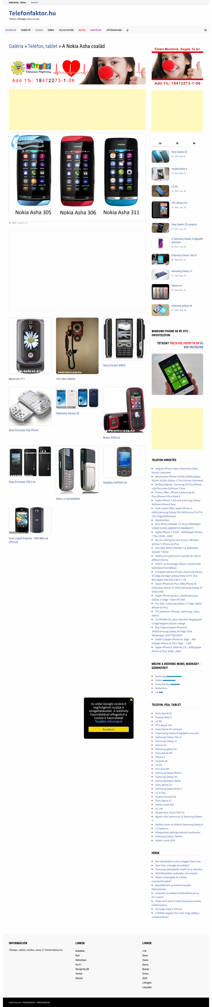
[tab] (160, 143)
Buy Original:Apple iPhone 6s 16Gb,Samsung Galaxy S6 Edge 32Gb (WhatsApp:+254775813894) (172, 631)
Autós (82, 30)
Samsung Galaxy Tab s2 (184, 255)
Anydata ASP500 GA (115, 482)
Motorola (161, 688)
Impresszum (15, 1002)
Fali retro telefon (65, 379)
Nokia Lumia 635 (164, 804)
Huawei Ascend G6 (165, 796)
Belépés (34, 2)
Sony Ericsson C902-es (22, 482)
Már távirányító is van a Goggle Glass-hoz (178, 861)
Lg (159, 692)
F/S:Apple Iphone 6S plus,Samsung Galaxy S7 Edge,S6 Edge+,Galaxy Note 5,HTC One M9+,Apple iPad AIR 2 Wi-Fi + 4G (177, 575)
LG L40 (159, 808)
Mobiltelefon (162, 520)
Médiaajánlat (43, 1002)
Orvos (145, 973)
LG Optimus (161, 828)
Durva (145, 964)
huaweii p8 (161, 761)
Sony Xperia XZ (179, 151)
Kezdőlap (10, 30)
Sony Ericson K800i (114, 365)
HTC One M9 (162, 769)
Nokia (165, 680)
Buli (78, 955)
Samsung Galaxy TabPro (168, 836)
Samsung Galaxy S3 (67, 413)
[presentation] (160, 143)
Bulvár (145, 969)
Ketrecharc (81, 960)
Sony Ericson (167, 684)
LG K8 (175, 186)
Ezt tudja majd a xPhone (168, 909)
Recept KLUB (82, 969)
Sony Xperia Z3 (163, 784)
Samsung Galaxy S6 (166, 776)
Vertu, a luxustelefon (68, 498)
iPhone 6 (160, 757)
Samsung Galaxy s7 (182, 271)
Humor (79, 973)
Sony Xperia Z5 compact (184, 224)
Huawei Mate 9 (179, 168)
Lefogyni (146, 982)
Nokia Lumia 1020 (165, 840)
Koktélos (96, 30)
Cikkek (39, 30)
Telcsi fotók (66, 30)
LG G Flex (160, 792)
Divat (145, 955)
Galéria (16, 46)
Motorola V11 (17, 379)
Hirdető (25, 30)
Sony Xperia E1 (163, 800)
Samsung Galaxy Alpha (168, 780)
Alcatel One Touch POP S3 (169, 812)
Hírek (51, 30)
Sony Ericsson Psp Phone (23, 430)
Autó (144, 978)
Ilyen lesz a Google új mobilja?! (172, 865)
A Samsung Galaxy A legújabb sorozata (176, 733)
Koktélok (80, 950)
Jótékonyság (114, 30)
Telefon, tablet (43, 46)
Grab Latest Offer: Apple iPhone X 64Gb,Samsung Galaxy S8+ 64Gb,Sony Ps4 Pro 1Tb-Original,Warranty (177, 512)
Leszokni (147, 987)
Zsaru (145, 960)
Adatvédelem (29, 1002)
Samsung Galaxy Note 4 (168, 772)
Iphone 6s (177, 285)
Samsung (168, 676)
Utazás (79, 978)
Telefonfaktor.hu (32, 13)
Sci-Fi (78, 964)
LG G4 (158, 765)
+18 (144, 950)
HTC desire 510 (179, 202)
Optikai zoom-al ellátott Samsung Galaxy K (179, 824)
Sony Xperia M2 (163, 753)
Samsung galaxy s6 (182, 305)
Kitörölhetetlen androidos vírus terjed (176, 873)
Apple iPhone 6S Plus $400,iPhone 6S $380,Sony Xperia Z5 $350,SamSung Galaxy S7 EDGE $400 (177, 587)
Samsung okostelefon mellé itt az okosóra (178, 869)
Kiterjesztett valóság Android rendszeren (177, 832)
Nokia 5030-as (111, 437)
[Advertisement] (77, 109)
